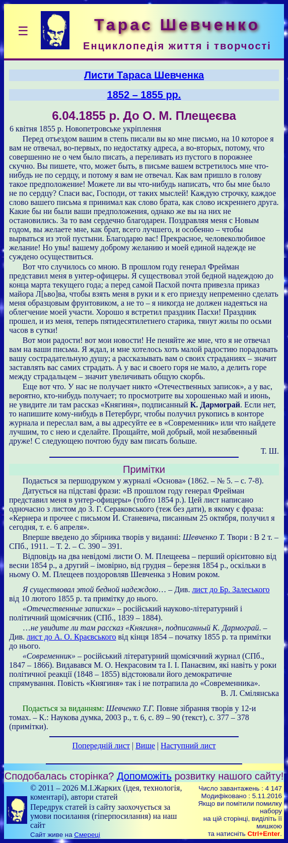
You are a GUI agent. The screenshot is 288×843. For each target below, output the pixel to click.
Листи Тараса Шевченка (144, 75)
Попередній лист (101, 745)
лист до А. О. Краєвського (71, 637)
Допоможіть (144, 776)
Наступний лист (188, 745)
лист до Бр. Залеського (230, 589)
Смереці (87, 834)
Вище (145, 745)
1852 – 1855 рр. (144, 94)
